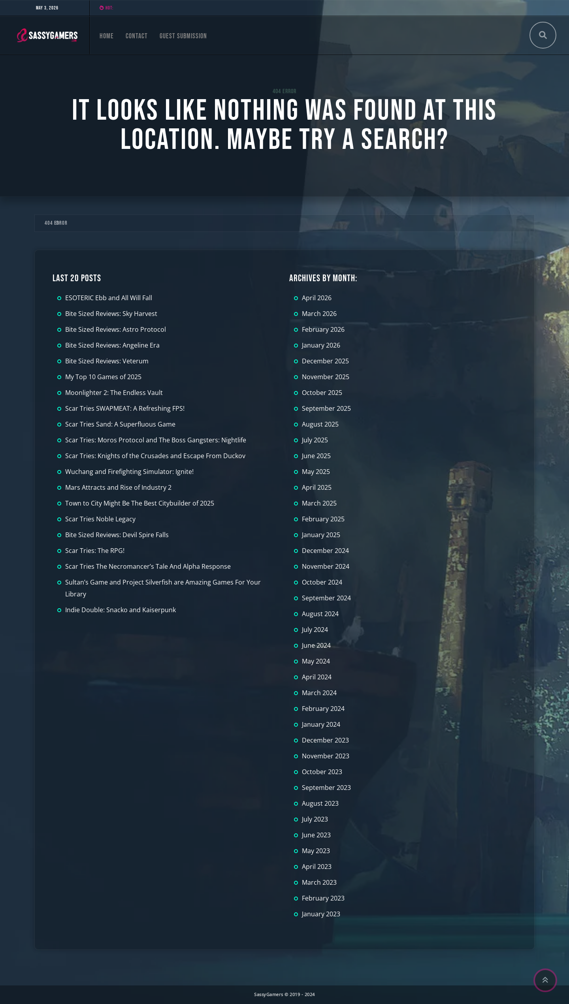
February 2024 (323, 708)
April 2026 (317, 297)
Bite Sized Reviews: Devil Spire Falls (117, 534)
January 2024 (321, 724)
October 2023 (322, 771)
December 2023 (325, 740)
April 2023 (317, 866)
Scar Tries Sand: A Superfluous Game (120, 424)
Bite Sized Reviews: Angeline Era (112, 345)
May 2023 (316, 850)
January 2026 (321, 345)
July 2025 (315, 440)
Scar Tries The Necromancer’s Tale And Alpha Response (148, 566)
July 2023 (315, 819)
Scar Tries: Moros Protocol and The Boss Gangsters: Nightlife (155, 440)
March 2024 (319, 692)
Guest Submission (183, 36)
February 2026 (323, 329)
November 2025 (325, 376)
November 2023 (325, 756)
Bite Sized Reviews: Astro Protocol (115, 329)
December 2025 (325, 361)
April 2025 (317, 487)
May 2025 (316, 471)
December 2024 (325, 550)
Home (107, 36)
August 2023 (320, 803)
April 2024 (317, 677)
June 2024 (316, 645)
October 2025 (322, 392)
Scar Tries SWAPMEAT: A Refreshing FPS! (125, 408)
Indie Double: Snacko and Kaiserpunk (120, 609)
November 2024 (325, 566)
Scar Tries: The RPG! (94, 550)
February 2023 (323, 898)
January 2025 (321, 534)
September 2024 (326, 598)
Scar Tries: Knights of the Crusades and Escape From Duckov (155, 455)
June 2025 (316, 455)
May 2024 (316, 661)
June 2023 (316, 835)
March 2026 (319, 313)
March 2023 (319, 882)
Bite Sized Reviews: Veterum (107, 361)
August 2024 (320, 613)
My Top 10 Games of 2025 (103, 376)
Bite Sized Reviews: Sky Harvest (111, 313)
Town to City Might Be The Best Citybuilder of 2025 (139, 503)
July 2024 (315, 629)
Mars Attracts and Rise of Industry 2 (118, 487)
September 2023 (326, 787)
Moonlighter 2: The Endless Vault (114, 392)
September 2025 (326, 408)
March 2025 (319, 503)
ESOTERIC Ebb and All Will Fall (108, 297)
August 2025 (320, 424)
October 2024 (322, 582)
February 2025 (323, 519)
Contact (137, 36)
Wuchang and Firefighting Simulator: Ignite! (129, 471)
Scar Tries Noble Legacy (100, 519)
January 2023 (321, 914)
